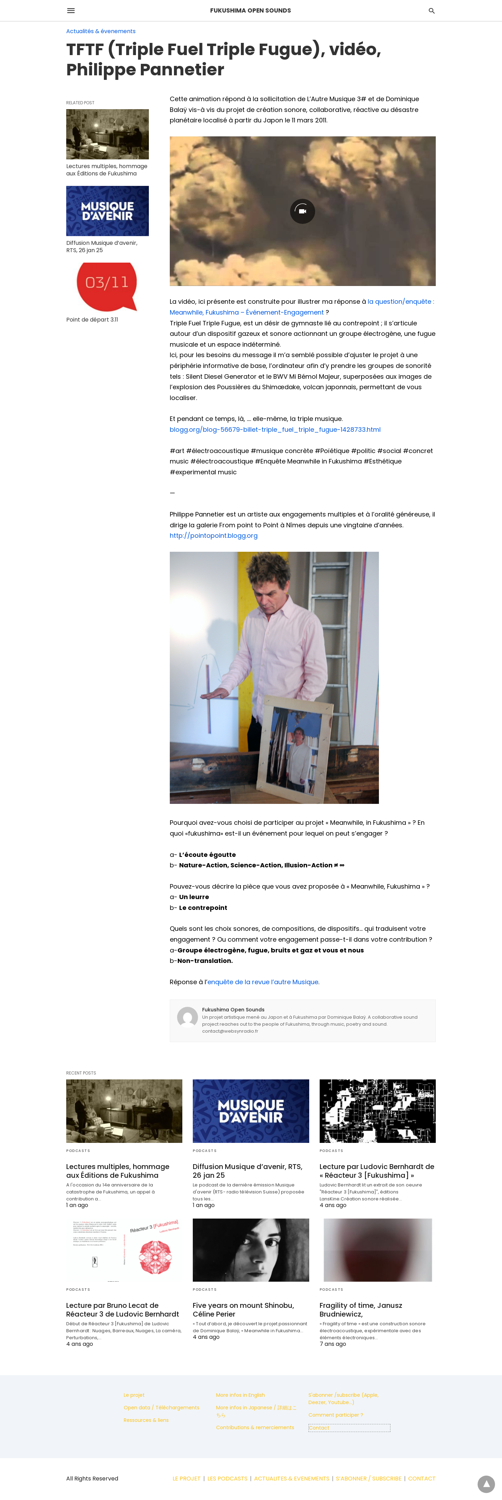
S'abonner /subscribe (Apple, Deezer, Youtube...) (344, 1399)
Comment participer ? (336, 1414)
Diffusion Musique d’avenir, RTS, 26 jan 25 (101, 246)
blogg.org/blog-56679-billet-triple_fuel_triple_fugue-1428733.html (275, 429)
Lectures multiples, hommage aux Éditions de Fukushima (106, 170)
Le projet (134, 1395)
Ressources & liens (146, 1420)
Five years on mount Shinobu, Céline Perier (243, 1310)
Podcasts (78, 1150)
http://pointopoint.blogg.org (214, 535)
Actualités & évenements (101, 31)
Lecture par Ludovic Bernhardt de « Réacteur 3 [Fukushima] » (377, 1171)
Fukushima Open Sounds (233, 1009)
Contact (319, 1427)
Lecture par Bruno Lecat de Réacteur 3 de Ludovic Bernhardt (122, 1310)
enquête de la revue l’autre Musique (262, 982)
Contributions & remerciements (255, 1427)
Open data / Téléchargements (161, 1407)
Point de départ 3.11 (92, 320)
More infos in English (240, 1395)
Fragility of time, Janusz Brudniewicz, (361, 1310)
